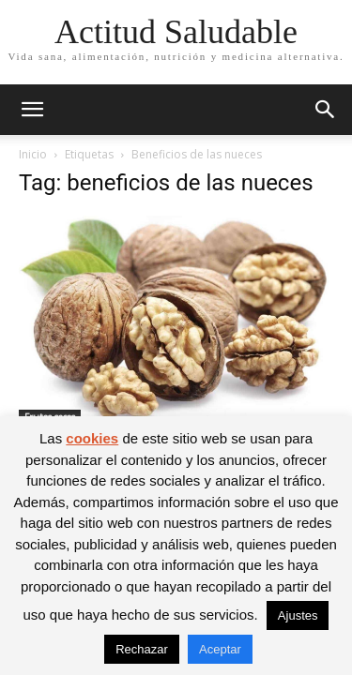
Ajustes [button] (298, 615)
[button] (32, 109)
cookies (92, 438)
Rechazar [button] (141, 649)
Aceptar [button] (220, 649)
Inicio (33, 154)
